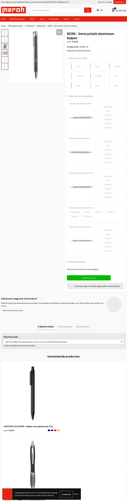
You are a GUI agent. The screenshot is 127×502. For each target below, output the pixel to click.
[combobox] (57, 10)
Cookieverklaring (103, 445)
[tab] (46, 326)
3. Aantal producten (76, 261)
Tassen (32, 19)
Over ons (101, 2)
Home (3, 19)
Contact (109, 2)
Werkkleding (54, 19)
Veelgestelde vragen (43, 445)
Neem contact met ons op (13, 310)
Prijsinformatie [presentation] (46, 326)
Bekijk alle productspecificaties (79, 50)
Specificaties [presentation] (81, 326)
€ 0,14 (40, 402)
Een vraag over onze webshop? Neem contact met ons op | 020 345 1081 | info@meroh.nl (35, 2)
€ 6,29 (71, 398)
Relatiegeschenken (17, 19)
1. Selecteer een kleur (77, 58)
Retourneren (71, 441)
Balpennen (41, 26)
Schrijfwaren (30, 26)
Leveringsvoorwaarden (106, 441)
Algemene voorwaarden (106, 438)
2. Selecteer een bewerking (80, 96)
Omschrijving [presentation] (65, 326)
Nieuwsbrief (119, 2)
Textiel (66, 19)
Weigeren (76, 494)
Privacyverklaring (103, 448)
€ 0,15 (8, 405)
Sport (42, 19)
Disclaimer (101, 452)
